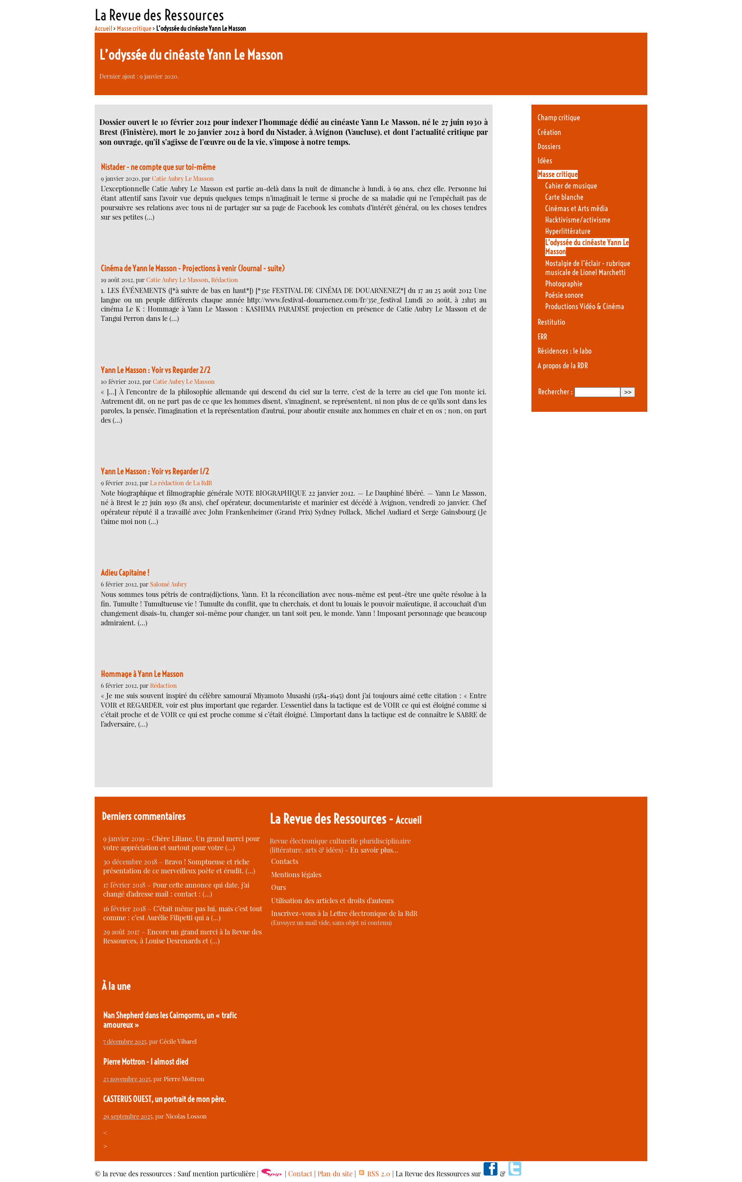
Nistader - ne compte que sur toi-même (158, 167)
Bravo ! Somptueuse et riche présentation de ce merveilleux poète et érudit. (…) (179, 866)
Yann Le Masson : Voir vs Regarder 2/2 (156, 370)
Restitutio (551, 322)
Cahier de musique (571, 185)
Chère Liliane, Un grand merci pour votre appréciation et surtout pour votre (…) (181, 843)
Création (549, 132)
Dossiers (549, 146)
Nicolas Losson (186, 1116)
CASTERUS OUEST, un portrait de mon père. (164, 1099)
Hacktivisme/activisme (577, 219)
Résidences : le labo (565, 351)
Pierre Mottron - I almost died (145, 1061)
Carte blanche (564, 197)
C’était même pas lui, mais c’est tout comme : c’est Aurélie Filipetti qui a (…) (182, 913)
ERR (542, 336)
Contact (300, 1173)
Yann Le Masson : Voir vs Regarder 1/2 (155, 471)
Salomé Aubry (168, 584)
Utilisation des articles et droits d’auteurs (332, 900)
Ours (278, 887)
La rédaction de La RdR (181, 483)
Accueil (103, 28)
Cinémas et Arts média (576, 208)
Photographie (564, 283)
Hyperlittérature (568, 231)
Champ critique (559, 117)
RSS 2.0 (374, 1173)
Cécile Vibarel (178, 1041)
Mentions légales (296, 874)
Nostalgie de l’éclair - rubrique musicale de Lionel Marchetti (587, 268)
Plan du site (335, 1173)
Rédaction (224, 280)
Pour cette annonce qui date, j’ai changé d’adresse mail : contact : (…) (176, 889)
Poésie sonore (564, 295)
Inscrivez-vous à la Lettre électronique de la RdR (344, 913)
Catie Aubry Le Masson (183, 178)
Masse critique (134, 28)
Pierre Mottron (184, 1079)
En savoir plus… (374, 849)
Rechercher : (555, 391)
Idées (545, 160)
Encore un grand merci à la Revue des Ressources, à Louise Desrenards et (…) (182, 936)
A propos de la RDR (563, 365)
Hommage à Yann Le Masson (142, 674)
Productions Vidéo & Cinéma (584, 306)
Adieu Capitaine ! (125, 573)
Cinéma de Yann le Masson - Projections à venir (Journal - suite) (193, 268)
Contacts (284, 861)
